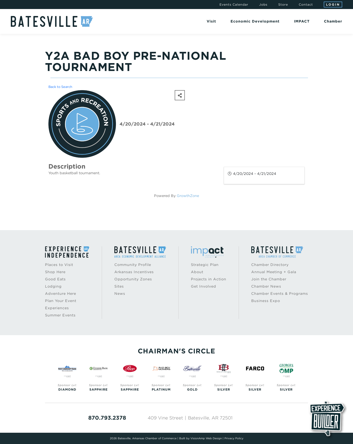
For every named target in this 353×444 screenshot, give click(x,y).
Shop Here (55, 272)
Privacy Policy (233, 438)
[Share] (180, 95)
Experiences (57, 308)
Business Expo (265, 301)
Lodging (53, 286)
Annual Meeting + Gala (273, 272)
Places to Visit (59, 265)
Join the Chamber (268, 279)
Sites (119, 286)
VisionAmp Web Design (206, 438)
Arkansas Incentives (134, 272)
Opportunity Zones (133, 279)
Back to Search (60, 87)
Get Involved (203, 286)
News (119, 293)
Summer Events (60, 315)
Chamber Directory (270, 265)
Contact (306, 4)
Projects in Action (208, 279)
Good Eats (55, 279)
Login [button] (333, 4)
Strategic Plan (205, 265)
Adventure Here (60, 293)
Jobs (263, 4)
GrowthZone (188, 196)
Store (283, 4)
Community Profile (132, 265)
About (197, 272)
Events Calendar (233, 4)
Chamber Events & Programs (279, 293)
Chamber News (266, 286)
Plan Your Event (60, 301)
